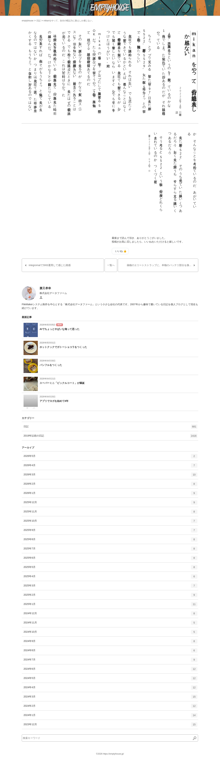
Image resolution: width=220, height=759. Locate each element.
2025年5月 (110, 568)
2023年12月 (110, 725)
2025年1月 (110, 605)
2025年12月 (110, 503)
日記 (38, 20)
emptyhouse (27, 20)
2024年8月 (110, 651)
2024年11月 (110, 624)
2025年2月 (110, 596)
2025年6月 (110, 559)
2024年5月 (110, 679)
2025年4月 (110, 577)
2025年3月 (110, 587)
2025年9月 (110, 531)
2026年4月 (110, 466)
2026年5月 (110, 457)
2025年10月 (110, 522)
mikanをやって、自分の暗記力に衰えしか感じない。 (69, 20)
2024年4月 (110, 688)
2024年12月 (110, 614)
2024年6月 (110, 670)
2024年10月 (110, 633)
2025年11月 (110, 512)
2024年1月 (110, 716)
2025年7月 (110, 550)
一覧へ (111, 265)
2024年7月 (110, 661)
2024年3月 (110, 698)
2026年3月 (110, 475)
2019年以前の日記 (110, 437)
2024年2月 (110, 707)
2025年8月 (110, 540)
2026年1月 (110, 494)
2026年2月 (110, 485)
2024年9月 (110, 642)
